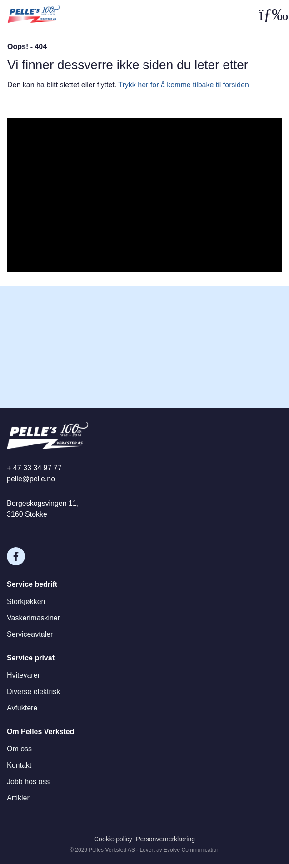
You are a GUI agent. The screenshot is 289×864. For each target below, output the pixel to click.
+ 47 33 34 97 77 (34, 468)
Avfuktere (22, 708)
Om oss (19, 749)
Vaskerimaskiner (33, 618)
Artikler (18, 798)
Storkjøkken (26, 601)
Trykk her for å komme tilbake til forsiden (183, 85)
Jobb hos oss (28, 781)
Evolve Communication (191, 850)
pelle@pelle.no (31, 479)
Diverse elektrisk (33, 691)
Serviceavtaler (30, 634)
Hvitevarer (23, 675)
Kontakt (19, 765)
